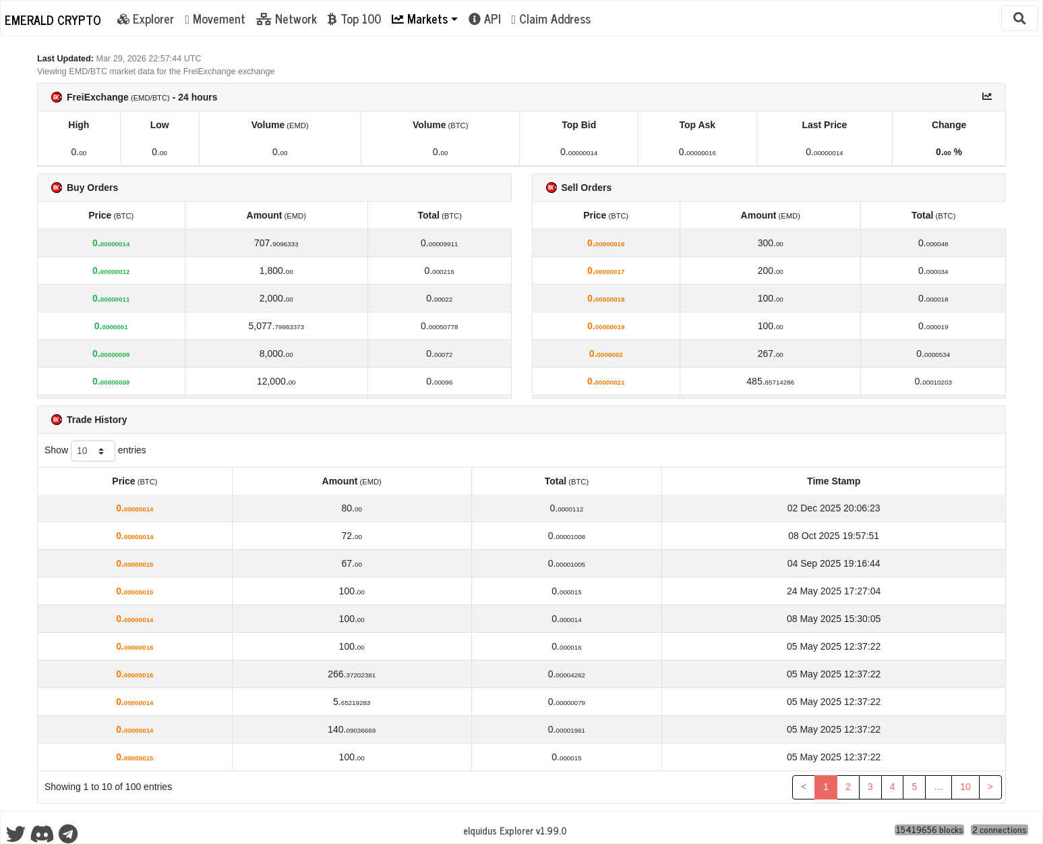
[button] (424, 18)
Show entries (95, 451)
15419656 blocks (929, 830)
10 (965, 786)
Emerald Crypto (53, 19)
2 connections (999, 830)
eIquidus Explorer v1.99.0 (515, 830)
